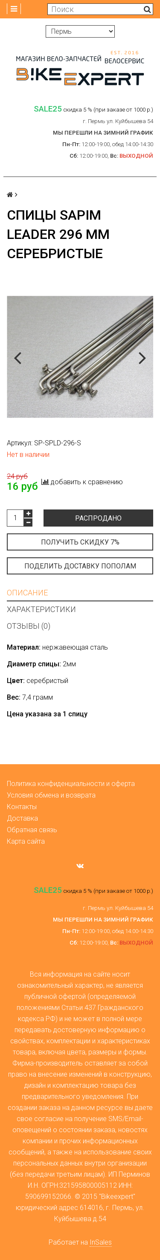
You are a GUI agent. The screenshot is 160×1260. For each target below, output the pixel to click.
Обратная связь (32, 830)
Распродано (98, 518)
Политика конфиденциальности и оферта (71, 784)
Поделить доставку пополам (80, 566)
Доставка (22, 818)
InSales (101, 1242)
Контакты (22, 807)
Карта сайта (26, 841)
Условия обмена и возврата (51, 795)
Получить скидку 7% (80, 542)
